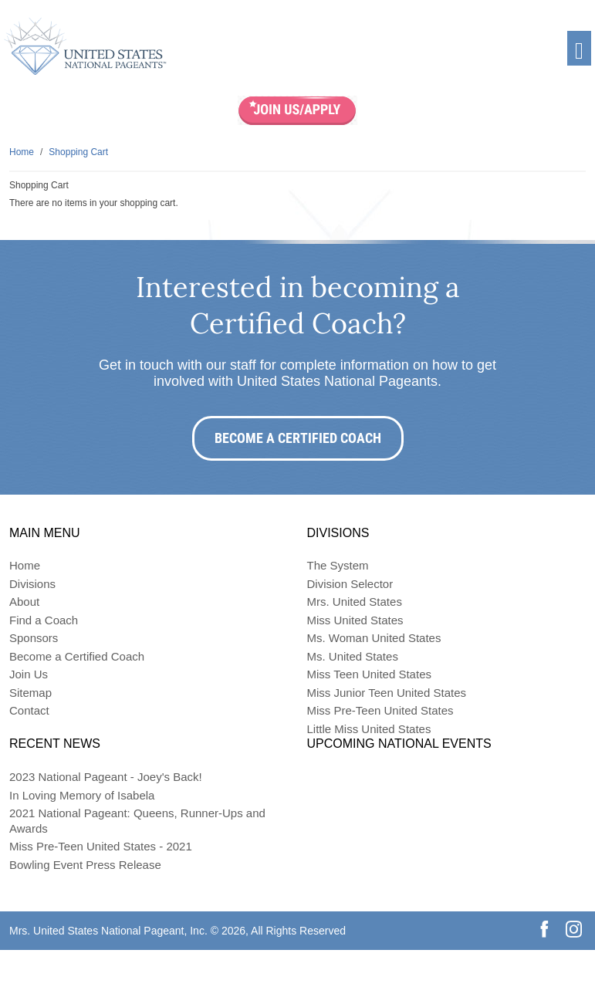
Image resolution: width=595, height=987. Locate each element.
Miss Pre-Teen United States (380, 710)
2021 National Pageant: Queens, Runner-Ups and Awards (137, 820)
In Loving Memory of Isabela (81, 795)
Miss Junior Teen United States (387, 692)
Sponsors (33, 637)
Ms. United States (352, 656)
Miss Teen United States (369, 674)
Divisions (32, 583)
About (24, 601)
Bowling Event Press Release (85, 864)
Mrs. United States (354, 601)
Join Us (28, 674)
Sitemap (30, 692)
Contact (29, 710)
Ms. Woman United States (374, 637)
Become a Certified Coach (298, 438)
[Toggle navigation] (579, 48)
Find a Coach (43, 620)
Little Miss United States (369, 728)
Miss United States (355, 620)
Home (24, 565)
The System (338, 565)
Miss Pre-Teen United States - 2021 (100, 846)
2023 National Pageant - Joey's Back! (105, 776)
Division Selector (350, 583)
